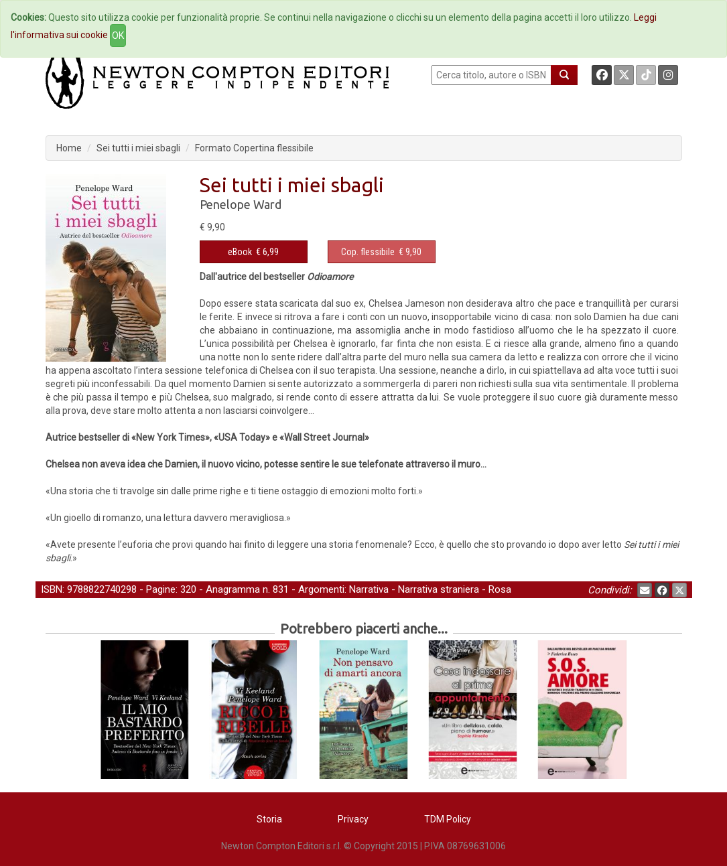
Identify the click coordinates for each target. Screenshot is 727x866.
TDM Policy (447, 819)
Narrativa (369, 589)
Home (69, 148)
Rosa (499, 589)
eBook (240, 251)
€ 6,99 (253, 251)
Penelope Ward (240, 204)
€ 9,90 (381, 251)
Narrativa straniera (438, 589)
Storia (269, 819)
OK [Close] (118, 35)
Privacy (353, 819)
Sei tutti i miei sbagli (138, 148)
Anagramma (233, 589)
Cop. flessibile (368, 251)
